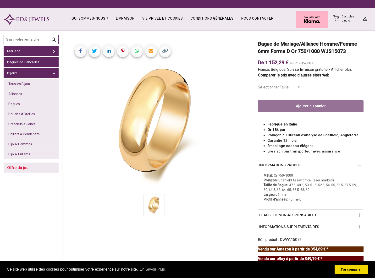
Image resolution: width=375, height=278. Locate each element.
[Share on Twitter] (94, 51)
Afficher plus (341, 69)
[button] (311, 165)
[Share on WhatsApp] (137, 51)
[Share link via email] (151, 51)
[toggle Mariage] (54, 51)
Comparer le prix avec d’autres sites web (293, 75)
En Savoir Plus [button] (152, 269)
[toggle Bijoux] (54, 73)
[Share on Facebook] (80, 51)
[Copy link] (165, 51)
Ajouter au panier (311, 106)
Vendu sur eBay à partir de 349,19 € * (290, 258)
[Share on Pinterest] (123, 51)
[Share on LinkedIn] (109, 51)
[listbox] (279, 87)
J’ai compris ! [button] (351, 269)
